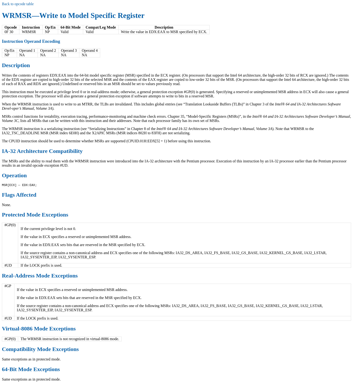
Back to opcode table (18, 4)
